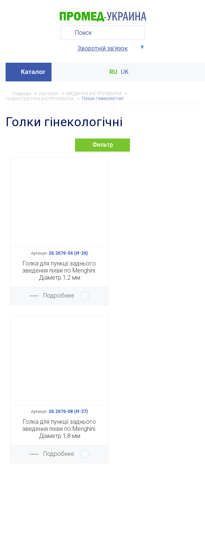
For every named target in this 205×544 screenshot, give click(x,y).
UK (124, 72)
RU (113, 72)
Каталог (33, 71)
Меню (192, 72)
